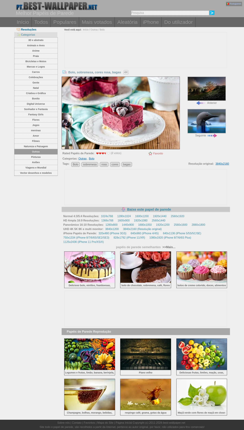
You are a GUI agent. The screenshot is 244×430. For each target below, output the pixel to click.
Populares (64, 22)
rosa (104, 164)
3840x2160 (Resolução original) (142, 229)
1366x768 (107, 220)
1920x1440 (159, 216)
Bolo (102, 29)
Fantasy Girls (35, 114)
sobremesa (90, 164)
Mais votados (97, 22)
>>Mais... (169, 247)
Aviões (36, 162)
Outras (36, 151)
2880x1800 (198, 224)
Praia (36, 56)
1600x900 (124, 220)
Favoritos (89, 422)
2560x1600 (180, 224)
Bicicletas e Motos (35, 61)
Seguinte (206, 123)
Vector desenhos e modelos (36, 173)
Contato (77, 422)
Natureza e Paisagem (36, 146)
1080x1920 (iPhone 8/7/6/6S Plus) (170, 237)
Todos (41, 22)
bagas (127, 164)
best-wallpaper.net (174, 422)
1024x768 (107, 216)
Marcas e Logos (36, 66)
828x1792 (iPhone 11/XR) (129, 237)
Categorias (26, 34)
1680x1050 (145, 224)
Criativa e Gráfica (36, 93)
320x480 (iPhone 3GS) (112, 233)
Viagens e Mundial (36, 167)
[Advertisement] (146, 58)
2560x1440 (158, 220)
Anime (36, 50)
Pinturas (36, 157)
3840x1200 (112, 229)
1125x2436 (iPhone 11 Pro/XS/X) (83, 241)
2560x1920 (177, 216)
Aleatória (127, 22)
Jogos (35, 125)
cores (115, 164)
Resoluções (26, 29)
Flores (35, 119)
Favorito (158, 153)
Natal (36, 88)
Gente (36, 82)
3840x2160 (222, 163)
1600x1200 (142, 216)
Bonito (36, 98)
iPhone (151, 22)
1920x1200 (163, 224)
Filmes (36, 141)
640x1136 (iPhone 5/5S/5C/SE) (182, 233)
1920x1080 (140, 220)
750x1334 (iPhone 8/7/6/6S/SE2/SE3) (86, 237)
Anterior (206, 91)
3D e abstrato (35, 40)
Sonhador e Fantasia (36, 109)
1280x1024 (124, 216)
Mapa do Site (105, 422)
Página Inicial (124, 422)
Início (23, 22)
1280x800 (111, 224)
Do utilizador (178, 22)
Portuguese (233, 3)
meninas (36, 130)
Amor (36, 135)
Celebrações (36, 77)
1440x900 (128, 224)
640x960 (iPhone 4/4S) (145, 233)
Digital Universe (36, 103)
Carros (36, 72)
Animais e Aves (36, 45)
